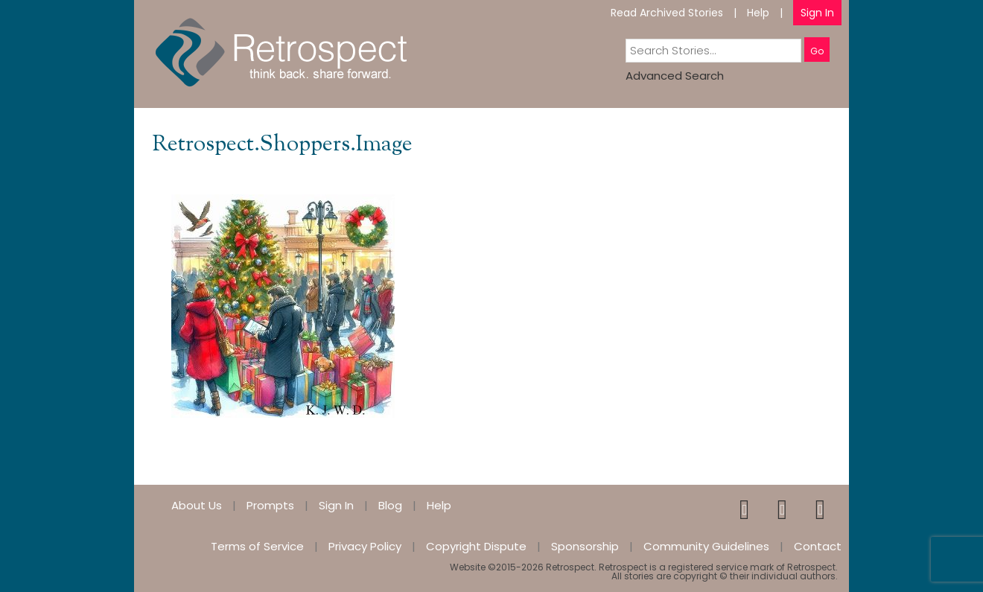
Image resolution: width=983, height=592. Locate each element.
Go (817, 51)
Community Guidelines (706, 546)
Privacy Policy (364, 546)
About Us (196, 505)
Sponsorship (585, 546)
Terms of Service (257, 546)
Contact (818, 546)
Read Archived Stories (667, 12)
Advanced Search (675, 75)
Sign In (817, 12)
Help (758, 12)
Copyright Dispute (476, 546)
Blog (390, 505)
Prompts (270, 505)
